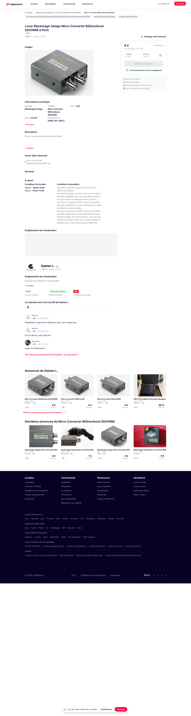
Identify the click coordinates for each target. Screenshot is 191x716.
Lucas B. (31, 453)
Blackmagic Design (34, 109)
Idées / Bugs (139, 494)
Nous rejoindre (104, 486)
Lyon (42, 518)
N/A (78, 106)
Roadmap (101, 494)
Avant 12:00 (38, 190)
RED (64, 528)
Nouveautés (102, 490)
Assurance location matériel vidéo (89, 555)
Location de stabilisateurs (76, 546)
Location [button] (34, 4)
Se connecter (164, 3)
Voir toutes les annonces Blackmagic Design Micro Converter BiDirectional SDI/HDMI (58, 17)
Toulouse (50, 518)
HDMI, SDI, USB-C (56, 120)
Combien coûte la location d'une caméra (41, 555)
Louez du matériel (33, 486)
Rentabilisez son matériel (36, 490)
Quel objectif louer (66, 555)
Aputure (71, 528)
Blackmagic (55, 528)
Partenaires (66, 494)
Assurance (29, 498)
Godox (79, 528)
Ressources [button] (87, 4)
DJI (47, 528)
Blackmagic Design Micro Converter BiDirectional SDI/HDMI (58, 13)
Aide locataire (140, 486)
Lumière (37, 537)
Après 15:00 (39, 187)
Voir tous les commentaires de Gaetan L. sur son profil (51, 354)
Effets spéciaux (89, 537)
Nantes (65, 518)
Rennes (111, 518)
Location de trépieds (97, 546)
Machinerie (54, 537)
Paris (27, 518)
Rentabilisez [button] (50, 4)
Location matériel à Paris (128, 17)
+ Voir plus (29, 124)
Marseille (34, 518)
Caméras (28, 537)
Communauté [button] (69, 4)
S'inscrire (180, 4)
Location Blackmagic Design (104, 17)
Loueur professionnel (34, 494)
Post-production (74, 537)
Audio (45, 537)
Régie (63, 537)
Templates (66, 486)
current (33, 118)
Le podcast (66, 490)
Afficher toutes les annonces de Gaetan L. (43, 412)
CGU (73, 575)
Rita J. (102, 453)
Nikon (41, 528)
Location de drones (133, 546)
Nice (58, 518)
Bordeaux (74, 518)
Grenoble (120, 518)
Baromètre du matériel (71, 503)
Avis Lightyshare (68, 498)
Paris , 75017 (29, 401)
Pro (34, 403)
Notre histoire (103, 482)
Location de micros (115, 546)
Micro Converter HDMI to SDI (73, 399)
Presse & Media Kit (106, 498)
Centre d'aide (140, 482)
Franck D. (138, 453)
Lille (82, 518)
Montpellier (101, 518)
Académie (65, 482)
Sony (27, 528)
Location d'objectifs (32, 546)
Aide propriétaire (141, 490)
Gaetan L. (48, 266)
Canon (33, 528)
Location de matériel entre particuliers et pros (123, 555)
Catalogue (29, 13)
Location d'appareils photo (53, 546)
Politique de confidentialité (93, 575)
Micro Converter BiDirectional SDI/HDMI (55, 112)
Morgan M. (68, 453)
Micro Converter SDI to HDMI (109, 399)
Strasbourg (90, 518)
